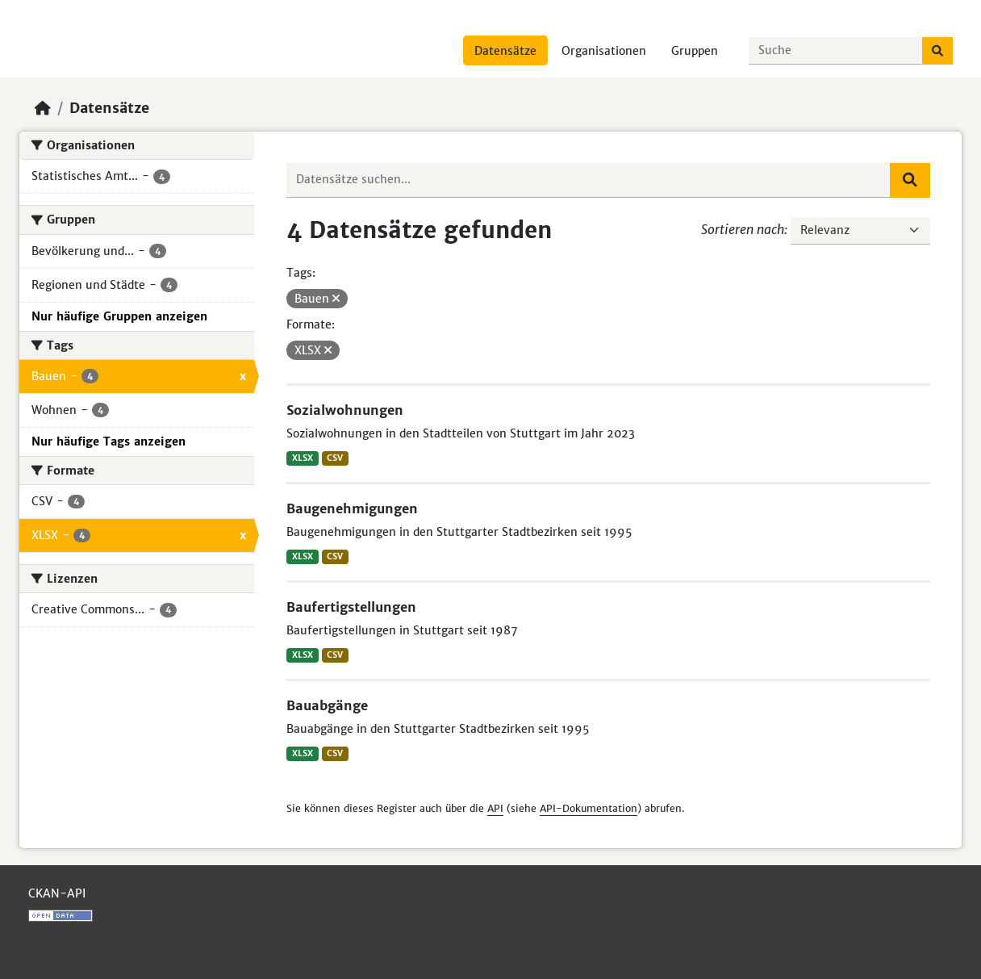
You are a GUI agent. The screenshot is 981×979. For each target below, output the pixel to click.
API (495, 808)
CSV (335, 458)
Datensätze (505, 51)
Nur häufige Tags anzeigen (108, 441)
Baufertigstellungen (351, 607)
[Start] (43, 108)
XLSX (302, 458)
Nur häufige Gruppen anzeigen (119, 316)
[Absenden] (937, 51)
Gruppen (694, 51)
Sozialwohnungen (344, 410)
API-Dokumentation (588, 808)
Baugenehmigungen (352, 508)
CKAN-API (57, 893)
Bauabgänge (327, 705)
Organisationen (603, 51)
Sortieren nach (742, 229)
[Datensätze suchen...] (836, 51)
